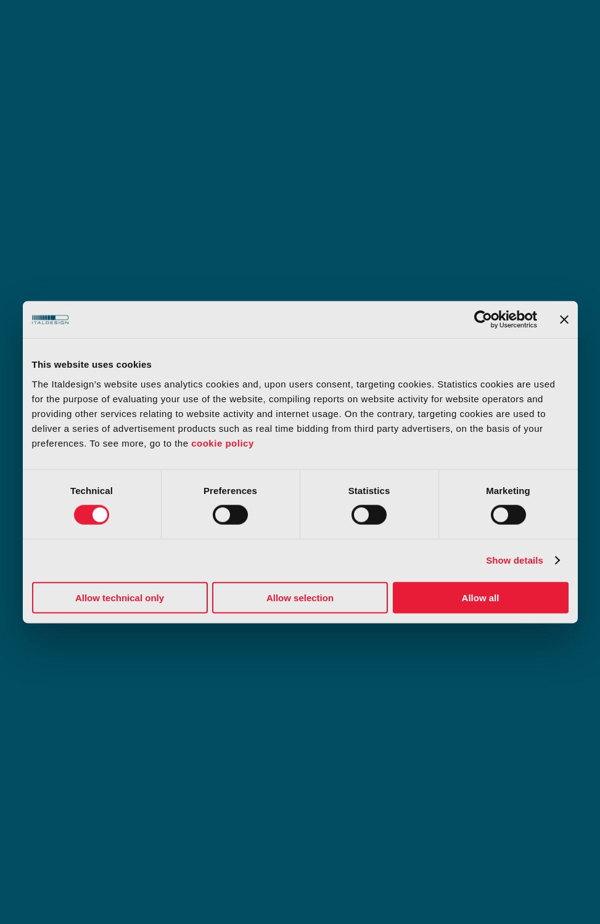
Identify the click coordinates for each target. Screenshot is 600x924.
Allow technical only (119, 597)
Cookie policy (335, 767)
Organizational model (75, 797)
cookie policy (222, 442)
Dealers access (445, 715)
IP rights (184, 715)
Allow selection (300, 597)
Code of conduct (480, 767)
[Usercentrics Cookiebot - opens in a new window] (483, 319)
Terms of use (58, 767)
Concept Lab (64, 715)
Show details (514, 560)
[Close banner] (564, 319)
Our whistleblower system (361, 797)
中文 (559, 715)
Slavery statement (481, 797)
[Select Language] (539, 903)
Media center (306, 715)
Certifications (196, 797)
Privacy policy (197, 767)
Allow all (480, 597)
